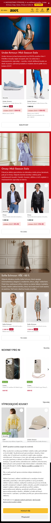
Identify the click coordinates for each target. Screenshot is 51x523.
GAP (4, 440)
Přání (37, 10)
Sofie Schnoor (7, 324)
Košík (47, 10)
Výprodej (46, 402)
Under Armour (7, 101)
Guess (5, 385)
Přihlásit (42, 10)
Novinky (46, 348)
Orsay (4, 215)
